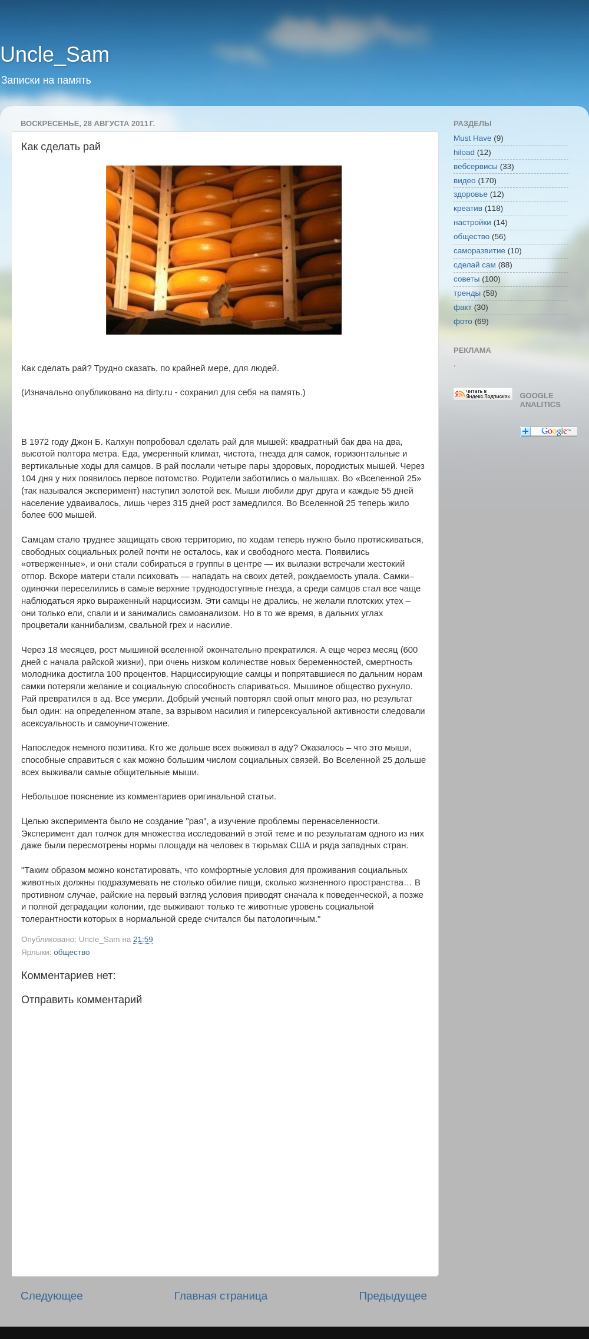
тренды (467, 293)
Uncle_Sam (55, 54)
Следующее (52, 1296)
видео (465, 180)
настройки (472, 222)
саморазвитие (479, 250)
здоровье (471, 194)
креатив (468, 208)
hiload (464, 152)
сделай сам (475, 264)
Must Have (473, 138)
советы (466, 279)
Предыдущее (393, 1296)
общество (72, 952)
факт (463, 307)
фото (463, 321)
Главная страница (221, 1296)
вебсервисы (476, 166)
